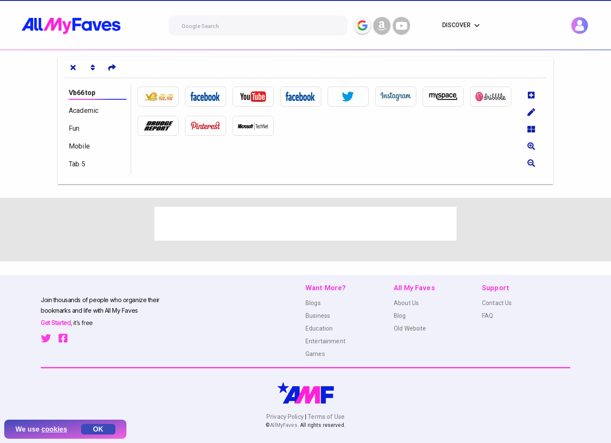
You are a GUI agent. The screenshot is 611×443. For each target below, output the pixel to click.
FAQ (487, 315)
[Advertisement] (305, 224)
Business (318, 315)
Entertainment (325, 341)
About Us (406, 303)
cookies (54, 429)
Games (315, 353)
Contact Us (497, 303)
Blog (400, 315)
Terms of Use (325, 416)
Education (319, 328)
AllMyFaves (283, 425)
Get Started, (57, 322)
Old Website (410, 328)
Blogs (313, 303)
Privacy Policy (285, 416)
